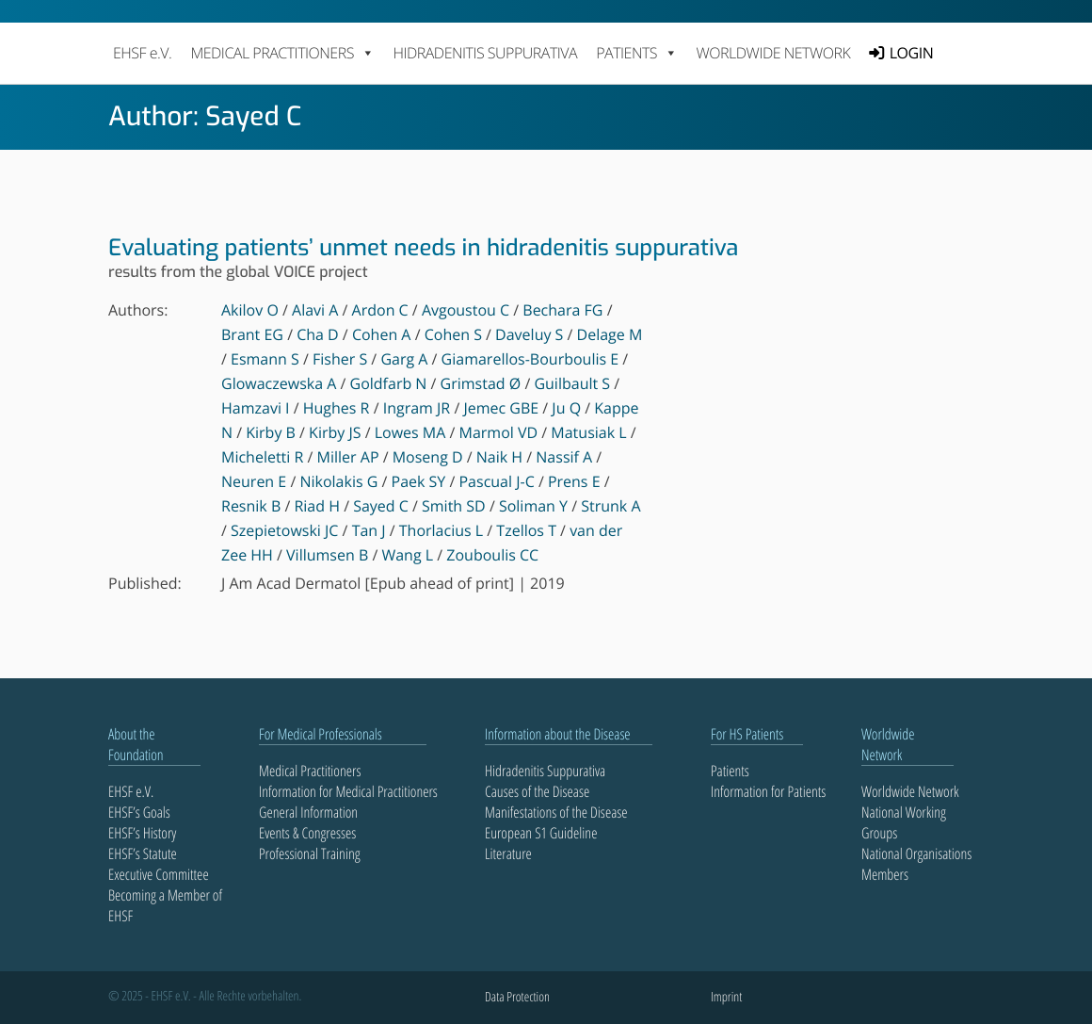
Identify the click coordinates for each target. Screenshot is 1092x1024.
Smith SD (454, 506)
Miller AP (348, 457)
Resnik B (251, 506)
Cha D (318, 334)
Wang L (407, 555)
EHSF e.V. (142, 52)
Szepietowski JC (284, 530)
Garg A (403, 359)
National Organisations (916, 853)
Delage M (610, 334)
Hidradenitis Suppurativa (485, 52)
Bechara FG (562, 310)
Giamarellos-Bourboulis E (530, 359)
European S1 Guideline (541, 832)
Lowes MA (410, 432)
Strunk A (610, 506)
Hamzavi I (255, 408)
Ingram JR (417, 408)
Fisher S (340, 359)
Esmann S (265, 359)
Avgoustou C (465, 310)
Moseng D (428, 457)
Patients (730, 770)
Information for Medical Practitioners (348, 791)
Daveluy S (529, 334)
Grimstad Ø (481, 383)
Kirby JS (335, 432)
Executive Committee (158, 874)
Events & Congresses (307, 832)
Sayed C (381, 506)
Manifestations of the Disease (556, 812)
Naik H (499, 457)
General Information (308, 812)
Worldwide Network (774, 52)
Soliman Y (533, 506)
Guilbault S (572, 383)
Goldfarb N (388, 383)
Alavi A (315, 310)
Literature (508, 853)
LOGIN (911, 52)
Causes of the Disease (537, 791)
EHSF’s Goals (139, 812)
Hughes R (336, 408)
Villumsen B (327, 555)
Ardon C (380, 310)
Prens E (574, 481)
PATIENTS (636, 52)
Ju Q (566, 408)
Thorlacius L (441, 530)
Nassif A (564, 457)
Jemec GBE (500, 408)
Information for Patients (768, 791)
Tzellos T (526, 530)
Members (884, 874)
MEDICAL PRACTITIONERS (282, 52)
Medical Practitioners (310, 770)
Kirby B (271, 432)
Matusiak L (588, 432)
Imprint (726, 997)
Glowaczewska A (278, 383)
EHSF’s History (142, 832)
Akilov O (250, 310)
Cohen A (381, 334)
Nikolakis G (338, 481)
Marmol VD (498, 432)
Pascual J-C (496, 481)
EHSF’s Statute (142, 853)
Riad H (317, 506)
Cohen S (453, 334)
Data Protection (517, 997)
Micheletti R (262, 457)
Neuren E (253, 481)
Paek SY (419, 481)
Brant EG (252, 334)
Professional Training (310, 853)
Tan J (369, 530)
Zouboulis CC (492, 555)
